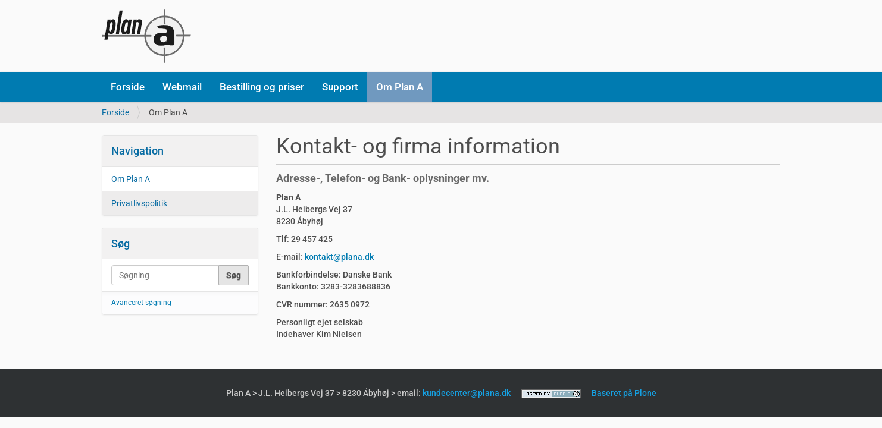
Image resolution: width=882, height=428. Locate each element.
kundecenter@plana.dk (467, 393)
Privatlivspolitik (139, 203)
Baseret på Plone (624, 393)
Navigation (137, 150)
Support (340, 87)
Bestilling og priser (262, 87)
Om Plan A (399, 87)
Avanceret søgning (141, 302)
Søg (120, 243)
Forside (128, 87)
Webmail (182, 87)
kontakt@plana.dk (339, 257)
